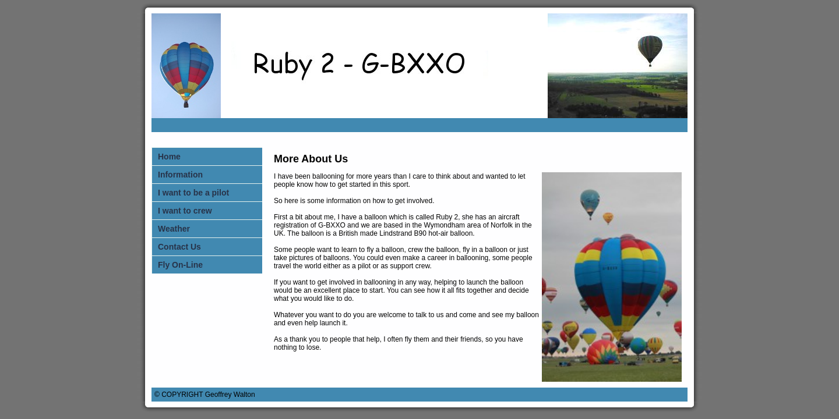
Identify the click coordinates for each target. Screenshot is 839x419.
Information (180, 174)
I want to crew (185, 210)
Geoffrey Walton (230, 394)
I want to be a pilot (193, 192)
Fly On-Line (180, 264)
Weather (174, 228)
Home (169, 156)
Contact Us (179, 246)
